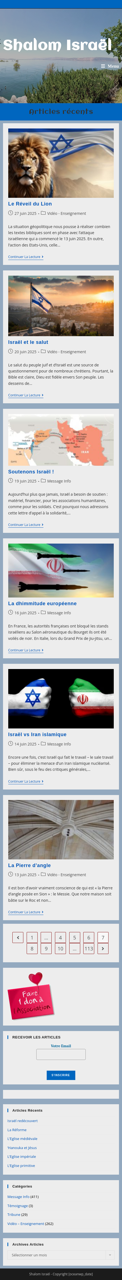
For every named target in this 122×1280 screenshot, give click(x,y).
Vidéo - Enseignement (66, 213)
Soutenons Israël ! (31, 472)
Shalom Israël (57, 46)
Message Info (59, 481)
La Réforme (17, 1129)
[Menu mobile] (110, 66)
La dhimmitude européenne (42, 603)
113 (89, 948)
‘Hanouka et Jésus (22, 1147)
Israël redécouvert (22, 1120)
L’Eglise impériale (21, 1156)
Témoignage (17, 1205)
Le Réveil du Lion (30, 204)
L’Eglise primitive (21, 1165)
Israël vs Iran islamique (37, 734)
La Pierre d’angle (29, 865)
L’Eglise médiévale (22, 1138)
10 (60, 948)
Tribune (13, 1214)
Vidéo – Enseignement (25, 1223)
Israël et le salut (28, 342)
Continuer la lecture (25, 257)
